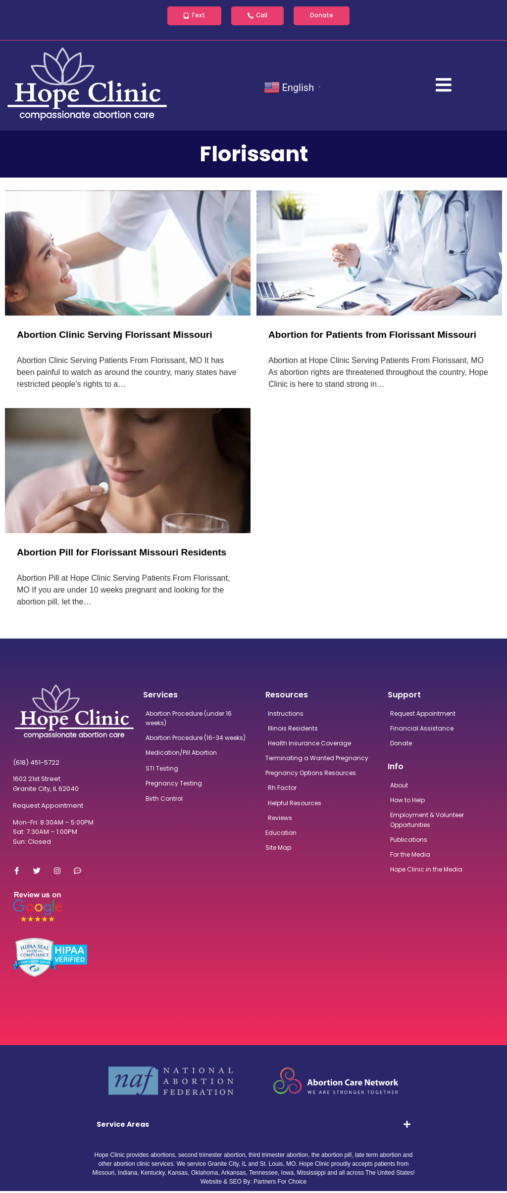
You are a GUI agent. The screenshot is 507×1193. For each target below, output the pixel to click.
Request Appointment (48, 807)
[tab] (253, 1126)
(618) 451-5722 (36, 764)
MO (291, 1165)
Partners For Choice (280, 1183)
